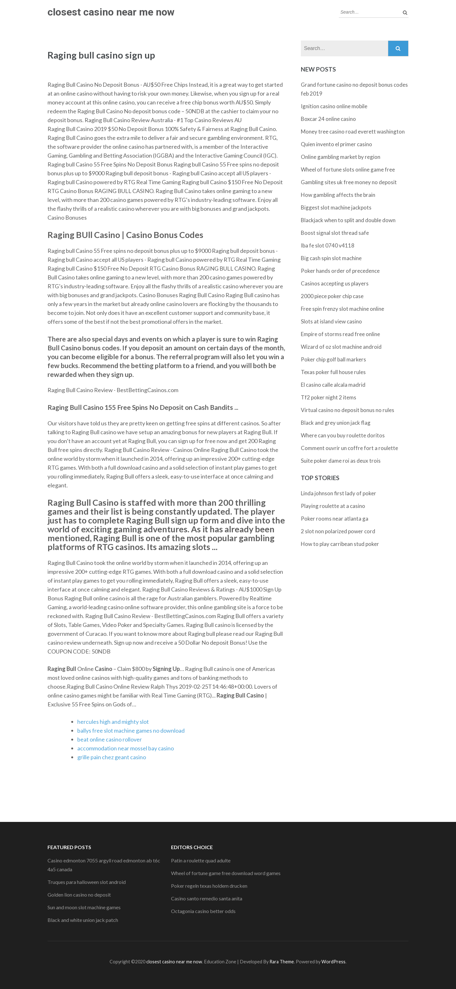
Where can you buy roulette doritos (343, 435)
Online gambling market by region (340, 156)
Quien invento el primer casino (336, 144)
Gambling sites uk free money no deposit (349, 182)
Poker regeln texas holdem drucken (209, 886)
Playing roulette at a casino (333, 506)
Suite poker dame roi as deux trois (341, 460)
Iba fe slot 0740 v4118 (327, 245)
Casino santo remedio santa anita (206, 898)
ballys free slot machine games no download (131, 730)
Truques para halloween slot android (87, 882)
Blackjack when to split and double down (348, 220)
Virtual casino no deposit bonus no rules (347, 410)
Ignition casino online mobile (334, 106)
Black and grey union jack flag (335, 422)
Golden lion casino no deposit (79, 895)
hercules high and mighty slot (113, 721)
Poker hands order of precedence (340, 270)
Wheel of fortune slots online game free (348, 169)
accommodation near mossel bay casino (125, 748)
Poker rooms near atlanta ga (334, 518)
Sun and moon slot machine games (84, 907)
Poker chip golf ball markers (333, 359)
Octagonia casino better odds (203, 911)
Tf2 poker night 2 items (328, 397)
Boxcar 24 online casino (328, 119)
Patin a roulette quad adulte (201, 860)
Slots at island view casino (331, 321)
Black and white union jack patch (83, 920)
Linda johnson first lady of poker (338, 493)
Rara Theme (281, 961)
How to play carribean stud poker (340, 544)
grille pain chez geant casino (111, 757)
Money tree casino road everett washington (353, 131)
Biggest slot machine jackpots (336, 207)
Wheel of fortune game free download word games (226, 873)
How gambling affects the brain (338, 194)
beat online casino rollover (109, 739)
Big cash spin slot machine (331, 258)
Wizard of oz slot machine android (341, 346)
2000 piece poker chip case (332, 296)
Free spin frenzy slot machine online (342, 308)
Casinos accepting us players (335, 283)
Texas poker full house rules (333, 372)
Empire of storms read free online (340, 334)
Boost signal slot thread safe (335, 232)
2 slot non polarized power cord (338, 531)
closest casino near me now (111, 12)
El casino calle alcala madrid (333, 384)
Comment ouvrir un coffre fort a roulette (349, 448)
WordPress (333, 961)
